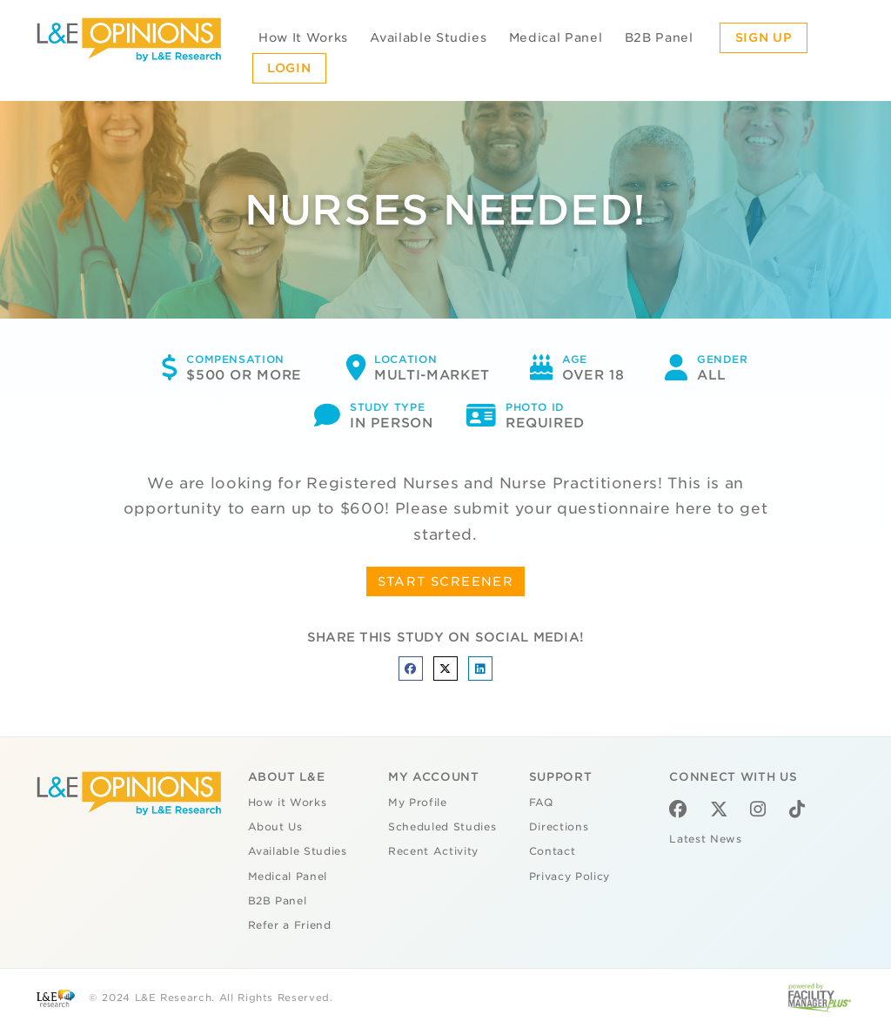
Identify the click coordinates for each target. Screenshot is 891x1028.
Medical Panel (555, 37)
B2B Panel (659, 37)
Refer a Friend (290, 925)
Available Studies (428, 37)
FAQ (541, 802)
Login (289, 68)
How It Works (303, 37)
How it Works (287, 802)
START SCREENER (446, 581)
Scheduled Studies (442, 827)
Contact (552, 851)
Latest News (705, 839)
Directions (559, 827)
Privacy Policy (569, 876)
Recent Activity (433, 851)
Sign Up (764, 37)
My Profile (417, 802)
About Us (275, 827)
